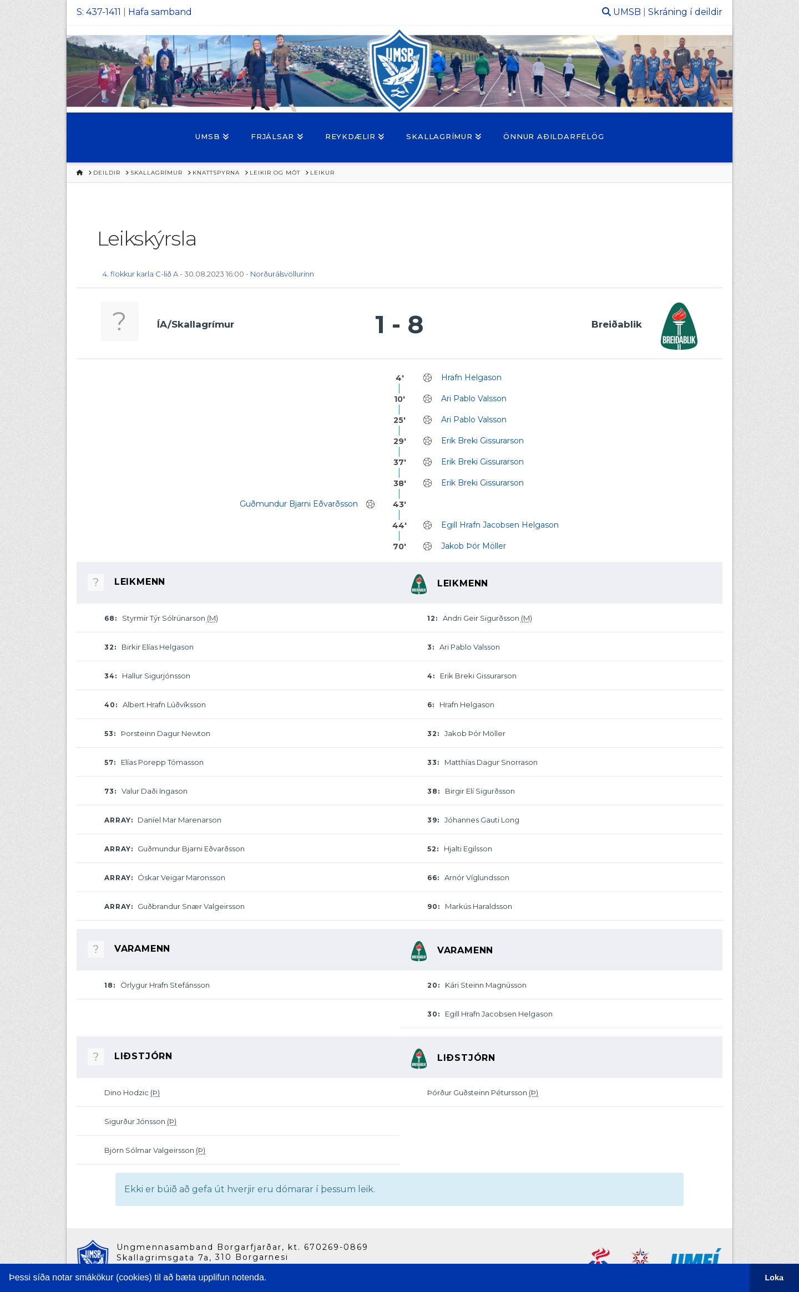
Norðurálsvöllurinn (282, 273)
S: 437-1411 (99, 12)
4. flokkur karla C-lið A (140, 273)
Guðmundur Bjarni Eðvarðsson (299, 504)
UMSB (627, 12)
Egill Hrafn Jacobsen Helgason (500, 525)
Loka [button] (774, 1277)
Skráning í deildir (685, 12)
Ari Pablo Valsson (474, 399)
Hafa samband (160, 12)
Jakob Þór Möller (473, 546)
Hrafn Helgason (471, 377)
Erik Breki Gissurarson (482, 441)
